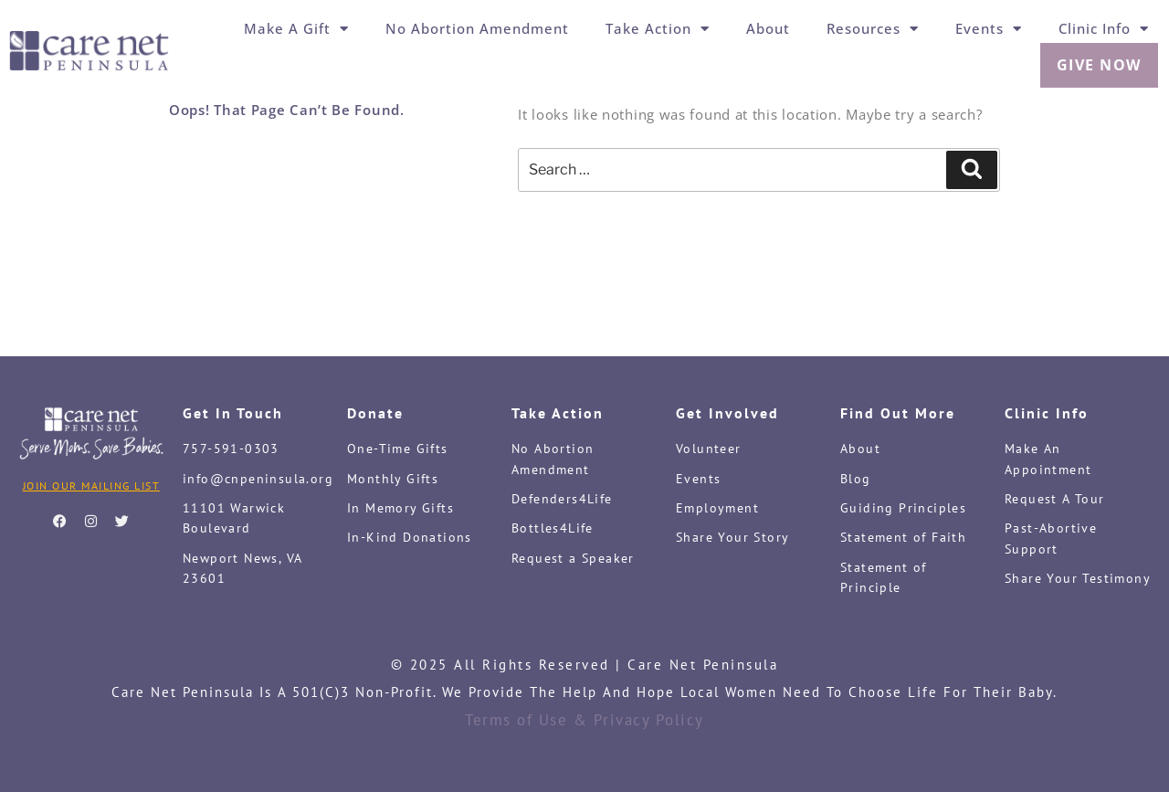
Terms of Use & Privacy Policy (584, 720)
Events (988, 28)
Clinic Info (1103, 28)
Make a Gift (296, 28)
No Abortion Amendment (477, 28)
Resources (873, 28)
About (768, 28)
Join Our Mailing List (92, 485)
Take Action (658, 28)
